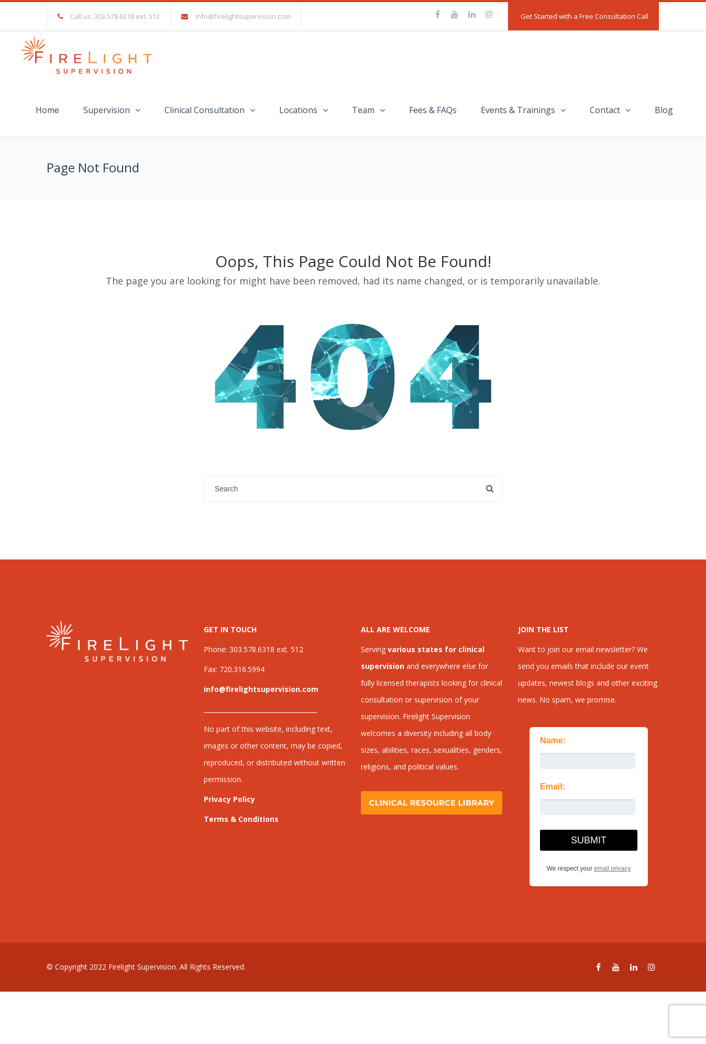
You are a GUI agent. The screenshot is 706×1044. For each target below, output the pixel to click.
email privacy (612, 868)
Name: (553, 740)
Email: (552, 786)
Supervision (106, 110)
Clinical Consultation (204, 110)
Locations (298, 110)
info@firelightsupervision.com (243, 16)
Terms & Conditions (241, 819)
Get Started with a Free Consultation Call (584, 16)
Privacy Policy (229, 799)
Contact (605, 110)
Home (47, 110)
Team (363, 110)
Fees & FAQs (433, 110)
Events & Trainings (518, 110)
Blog (664, 110)
